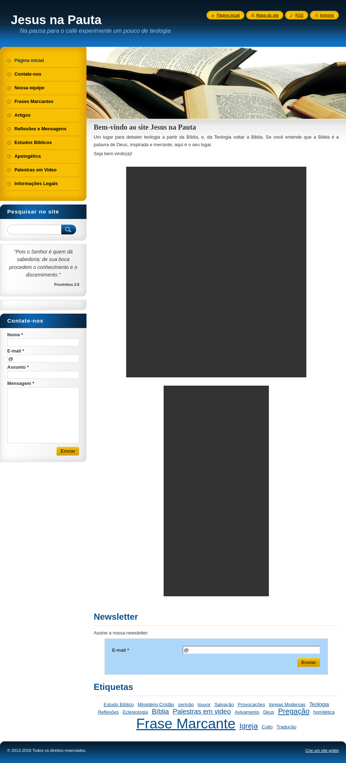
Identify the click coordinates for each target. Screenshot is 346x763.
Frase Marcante (186, 723)
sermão (186, 704)
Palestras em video (202, 711)
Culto (267, 727)
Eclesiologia (135, 712)
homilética (323, 712)
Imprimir (327, 15)
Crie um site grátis (322, 750)
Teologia (319, 704)
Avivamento (247, 712)
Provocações (251, 704)
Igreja (248, 726)
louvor (204, 704)
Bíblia (160, 711)
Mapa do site (267, 15)
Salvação (224, 704)
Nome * (15, 334)
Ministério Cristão (156, 704)
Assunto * (18, 367)
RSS (299, 15)
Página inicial (228, 15)
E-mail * (120, 650)
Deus (268, 712)
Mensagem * (20, 383)
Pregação (293, 711)
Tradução (286, 727)
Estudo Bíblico (118, 704)
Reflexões (108, 712)
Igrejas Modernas (287, 704)
